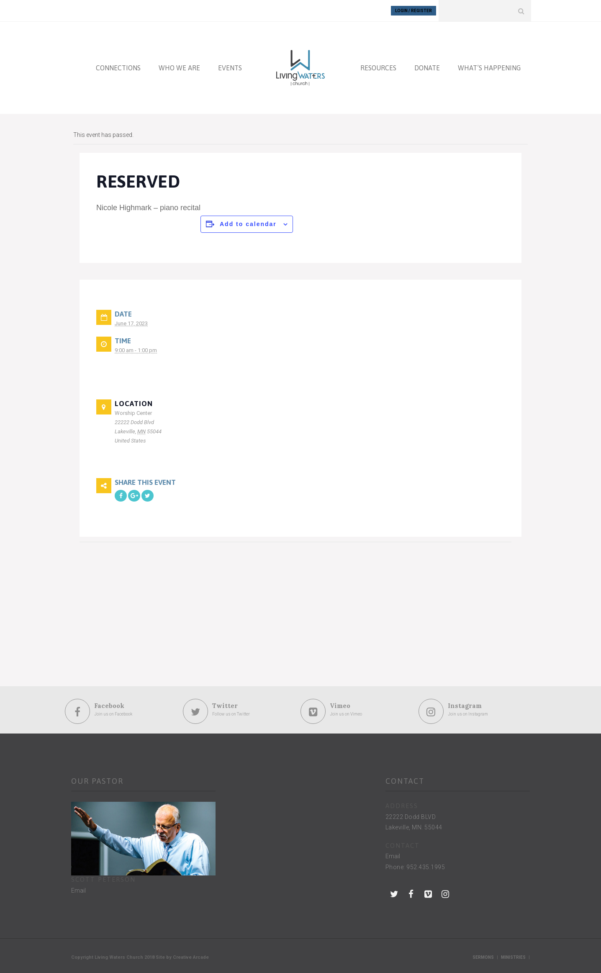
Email (78, 890)
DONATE (427, 68)
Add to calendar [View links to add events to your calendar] (248, 224)
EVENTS (230, 68)
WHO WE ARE (179, 68)
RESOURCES (378, 68)
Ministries (513, 957)
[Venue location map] (124, 600)
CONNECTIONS (118, 68)
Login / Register (413, 10)
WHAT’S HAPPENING (489, 68)
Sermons (483, 957)
